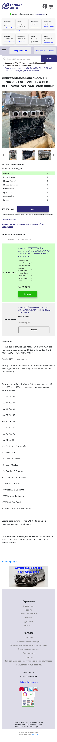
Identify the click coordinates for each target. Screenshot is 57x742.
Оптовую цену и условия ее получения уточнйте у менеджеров (23, 225)
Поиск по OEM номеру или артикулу (16, 58)
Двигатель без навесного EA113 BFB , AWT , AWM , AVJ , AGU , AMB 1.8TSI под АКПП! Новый (34, 310)
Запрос (33, 209)
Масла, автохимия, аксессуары (28, 665)
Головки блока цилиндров (29, 641)
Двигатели (28, 637)
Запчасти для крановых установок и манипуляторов (28, 661)
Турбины (28, 657)
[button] (3, 155)
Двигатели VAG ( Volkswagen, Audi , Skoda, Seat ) (25, 63)
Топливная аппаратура (28, 649)
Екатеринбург (21, 36)
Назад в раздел (9, 561)
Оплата (28, 617)
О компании (28, 606)
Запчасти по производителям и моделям (28, 645)
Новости (28, 610)
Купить (27, 294)
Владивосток (7, 21)
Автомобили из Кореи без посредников (28, 569)
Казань (46, 36)
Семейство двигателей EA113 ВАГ (19, 65)
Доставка (28, 621)
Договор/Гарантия (28, 613)
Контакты (28, 625)
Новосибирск (47, 21)
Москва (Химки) (35, 21)
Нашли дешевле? (9, 219)
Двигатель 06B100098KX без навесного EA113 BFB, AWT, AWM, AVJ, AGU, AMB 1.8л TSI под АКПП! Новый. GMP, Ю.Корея (34, 252)
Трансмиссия (29, 653)
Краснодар (7, 36)
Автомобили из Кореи (45, 51)
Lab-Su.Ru (35, 734)
